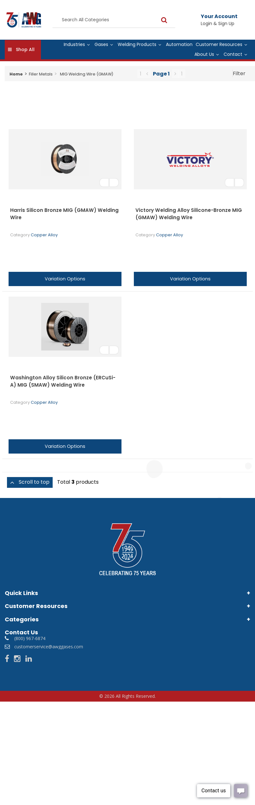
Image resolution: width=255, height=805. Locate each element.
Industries (74, 44)
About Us (204, 54)
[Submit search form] (164, 20)
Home (16, 74)
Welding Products (137, 44)
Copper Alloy (44, 235)
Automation (179, 44)
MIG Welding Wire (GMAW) (86, 74)
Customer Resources (219, 44)
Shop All (25, 49)
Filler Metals (41, 74)
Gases (101, 44)
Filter (239, 73)
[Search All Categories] (113, 20)
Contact (233, 54)
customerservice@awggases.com (48, 647)
